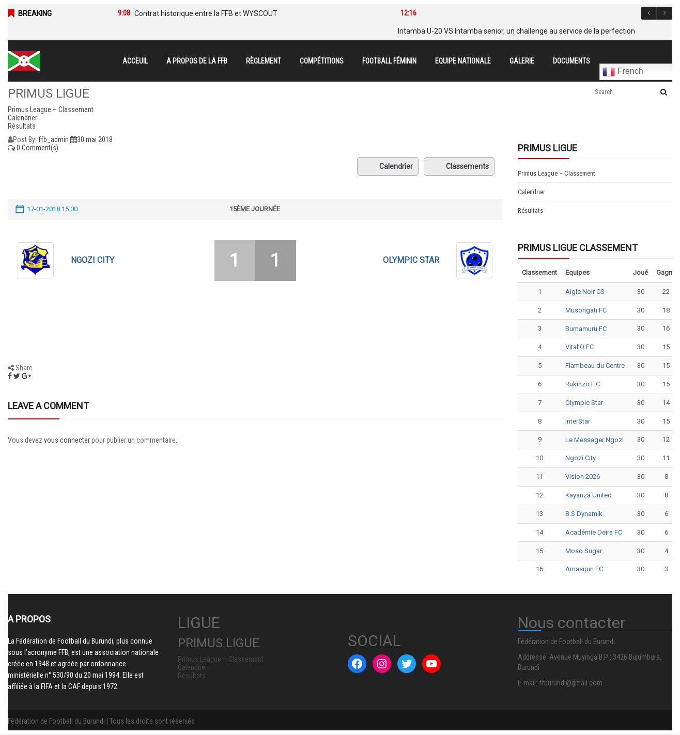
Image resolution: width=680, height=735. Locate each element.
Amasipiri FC (584, 569)
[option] (243, 13)
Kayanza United (588, 495)
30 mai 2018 (91, 139)
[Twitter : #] (406, 663)
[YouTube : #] (431, 663)
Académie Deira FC (593, 532)
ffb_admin (53, 139)
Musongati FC (586, 310)
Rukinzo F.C (582, 384)
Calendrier (388, 166)
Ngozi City (92, 260)
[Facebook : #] (357, 663)
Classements (459, 166)
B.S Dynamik (583, 514)
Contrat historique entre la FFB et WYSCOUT (205, 13)
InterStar (577, 421)
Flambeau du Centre (595, 365)
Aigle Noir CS (585, 291)
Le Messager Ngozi (594, 440)
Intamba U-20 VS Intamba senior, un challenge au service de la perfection (516, 31)
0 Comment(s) (33, 148)
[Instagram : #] (382, 663)
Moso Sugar (583, 551)
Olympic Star (411, 260)
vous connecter (67, 440)
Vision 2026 (582, 476)
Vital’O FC (579, 347)
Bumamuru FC (586, 329)
